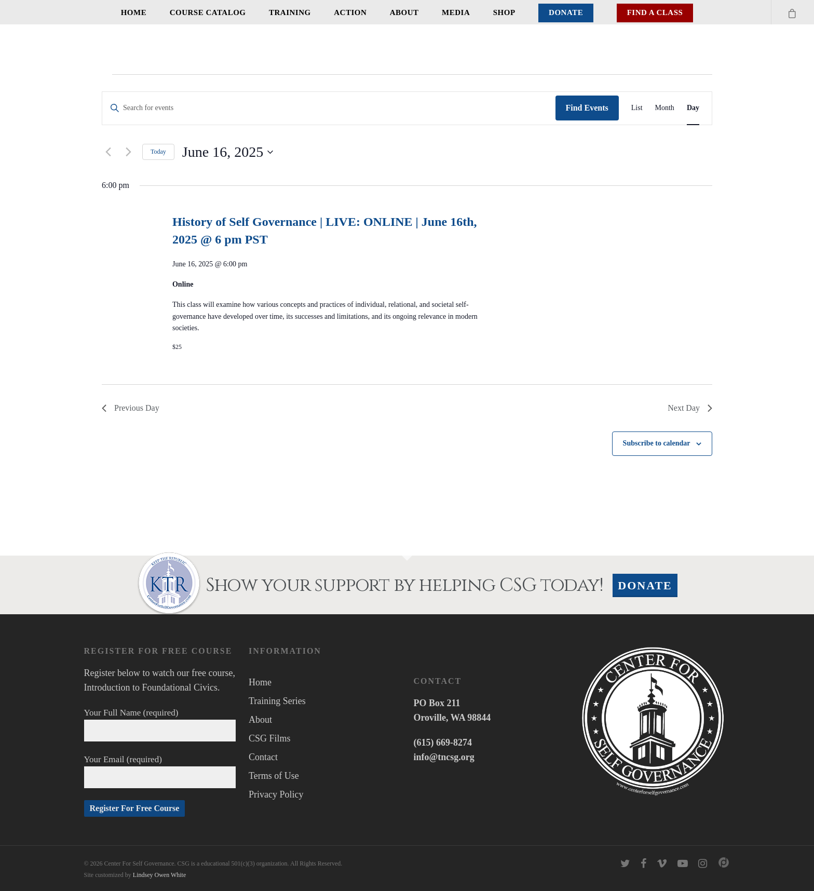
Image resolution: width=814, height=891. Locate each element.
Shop (504, 12)
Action (350, 12)
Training (290, 12)
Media (456, 12)
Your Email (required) (160, 771)
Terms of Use (274, 776)
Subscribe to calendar (656, 443)
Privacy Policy (276, 794)
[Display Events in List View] (637, 108)
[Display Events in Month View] (664, 108)
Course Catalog (208, 12)
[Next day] (128, 152)
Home (134, 12)
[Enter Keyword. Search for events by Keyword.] (328, 108)
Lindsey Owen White (159, 875)
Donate (566, 12)
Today (158, 151)
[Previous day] (108, 152)
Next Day (690, 407)
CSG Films (270, 738)
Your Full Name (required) (160, 724)
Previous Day (130, 407)
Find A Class (655, 12)
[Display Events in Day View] (693, 108)
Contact (263, 757)
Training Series (277, 701)
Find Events (587, 107)
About (404, 12)
